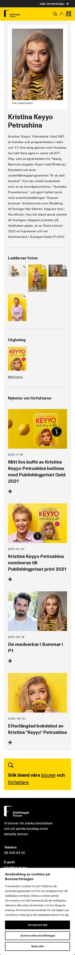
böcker (48, 775)
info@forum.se (15, 867)
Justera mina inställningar (37, 935)
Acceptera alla (37, 925)
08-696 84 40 (14, 853)
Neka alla (37, 946)
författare (18, 782)
